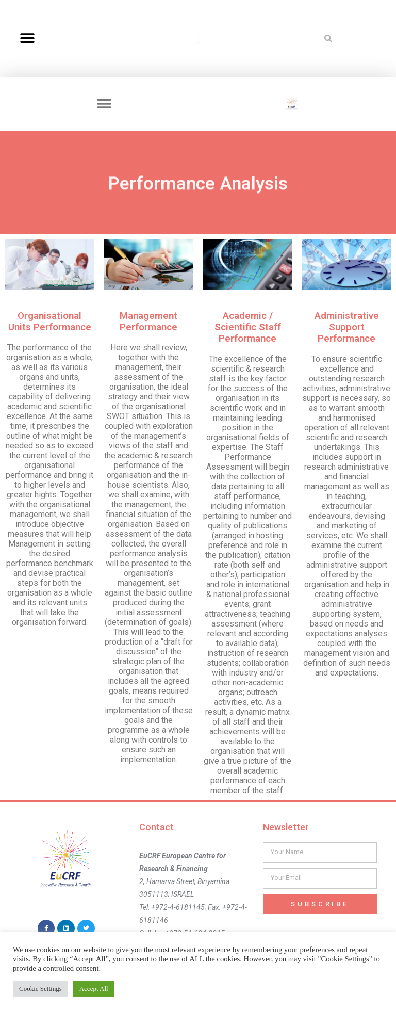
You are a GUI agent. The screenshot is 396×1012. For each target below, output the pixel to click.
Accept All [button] (93, 988)
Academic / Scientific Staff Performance (247, 327)
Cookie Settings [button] (40, 988)
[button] (27, 38)
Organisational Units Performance (49, 321)
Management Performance (148, 321)
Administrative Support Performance (347, 327)
